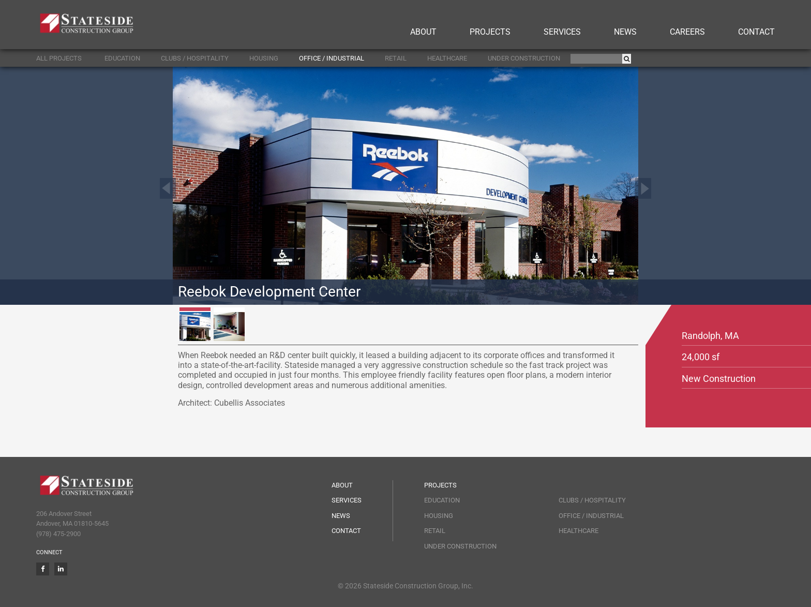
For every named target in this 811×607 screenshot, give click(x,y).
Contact (756, 32)
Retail (396, 58)
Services (562, 32)
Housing (263, 58)
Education (122, 58)
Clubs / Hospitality (195, 58)
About (423, 32)
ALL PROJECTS (59, 58)
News (625, 32)
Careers (687, 32)
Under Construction (524, 58)
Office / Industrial (331, 58)
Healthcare (447, 58)
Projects (490, 32)
